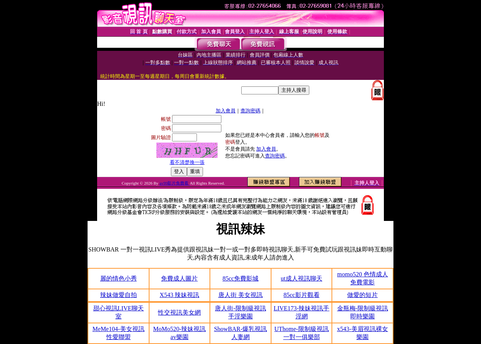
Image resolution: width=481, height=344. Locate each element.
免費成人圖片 (179, 278)
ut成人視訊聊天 (301, 278)
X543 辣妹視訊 (180, 295)
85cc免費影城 (240, 278)
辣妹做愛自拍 (118, 295)
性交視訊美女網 (179, 312)
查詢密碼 (250, 111)
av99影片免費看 (174, 183)
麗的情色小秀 (118, 278)
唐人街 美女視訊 (240, 295)
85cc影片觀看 (301, 295)
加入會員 (226, 111)
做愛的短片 (362, 295)
